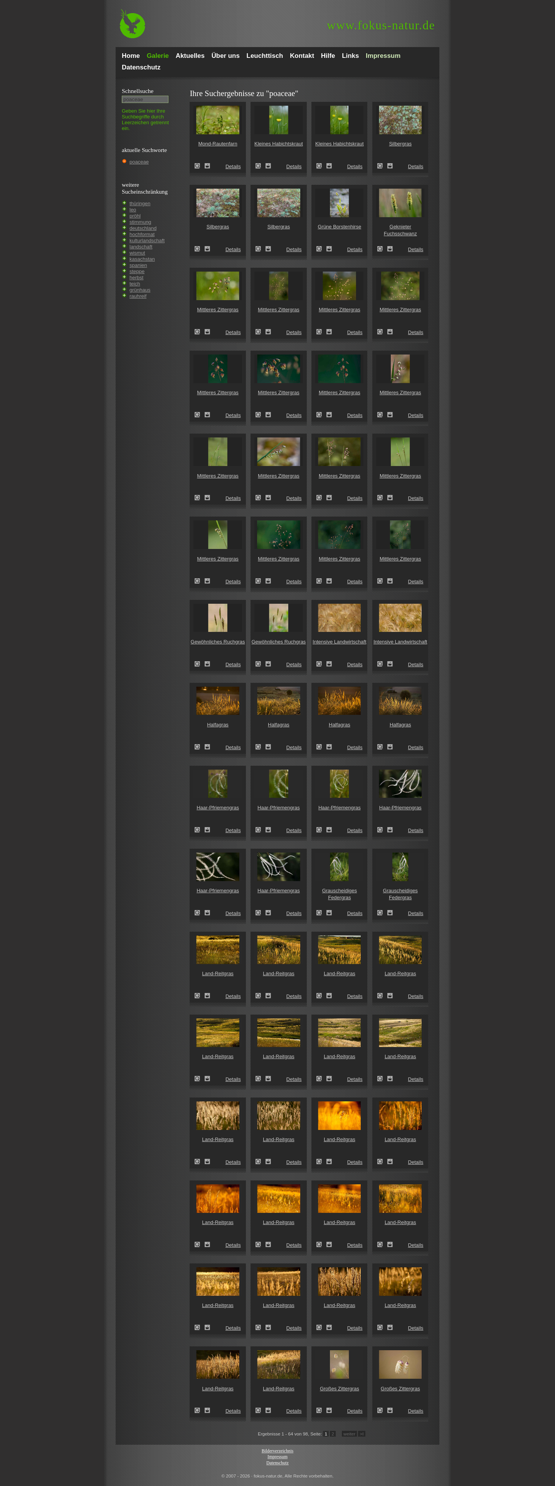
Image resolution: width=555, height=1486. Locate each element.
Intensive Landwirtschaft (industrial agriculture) (321, 664)
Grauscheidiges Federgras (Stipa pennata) (321, 912)
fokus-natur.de (381, 25)
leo (133, 210)
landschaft (141, 247)
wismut (137, 253)
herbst (136, 277)
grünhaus (140, 290)
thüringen (140, 203)
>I (361, 1433)
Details (233, 166)
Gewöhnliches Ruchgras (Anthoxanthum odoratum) (200, 664)
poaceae (139, 162)
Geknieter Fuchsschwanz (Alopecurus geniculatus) (382, 249)
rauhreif (138, 296)
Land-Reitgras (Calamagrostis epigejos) (200, 995)
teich (135, 284)
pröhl (135, 216)
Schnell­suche (137, 91)
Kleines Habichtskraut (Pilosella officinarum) (261, 166)
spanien (138, 265)
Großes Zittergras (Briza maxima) (321, 1410)
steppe (137, 271)
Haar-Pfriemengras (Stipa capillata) (200, 829)
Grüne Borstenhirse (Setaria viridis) (321, 249)
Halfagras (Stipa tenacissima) (200, 747)
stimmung (140, 222)
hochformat (142, 234)
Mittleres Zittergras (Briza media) (200, 331)
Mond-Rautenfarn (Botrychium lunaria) (200, 166)
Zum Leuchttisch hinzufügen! (207, 166)
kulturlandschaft (147, 240)
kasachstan (142, 259)
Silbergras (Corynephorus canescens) (382, 166)
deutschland (143, 228)
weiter (349, 1433)
